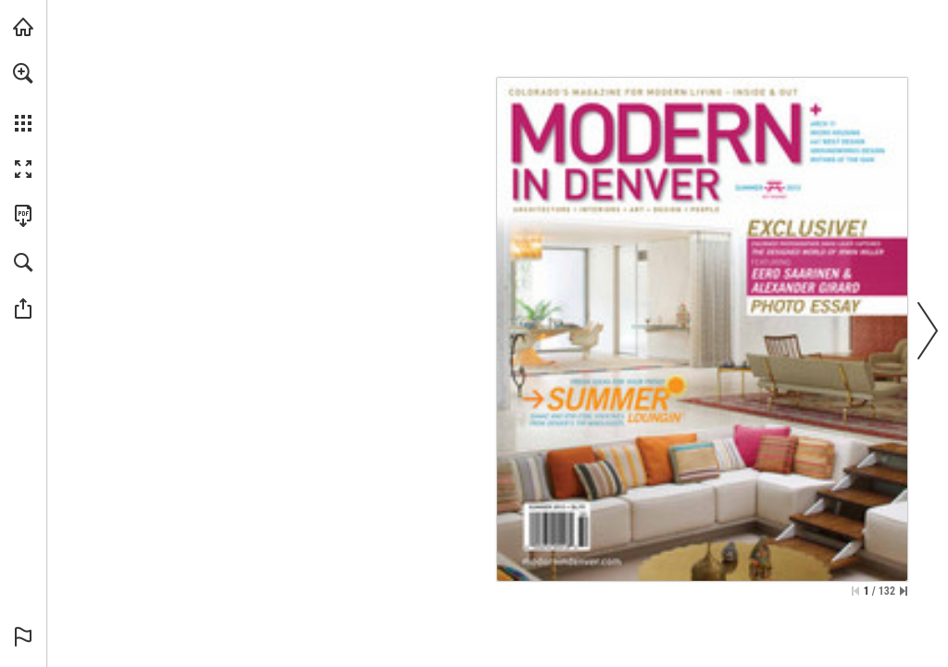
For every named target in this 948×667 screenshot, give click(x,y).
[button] (23, 73)
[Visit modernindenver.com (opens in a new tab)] (23, 27)
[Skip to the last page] (903, 591)
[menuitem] (23, 97)
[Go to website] (571, 561)
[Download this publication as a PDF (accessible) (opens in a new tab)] (23, 216)
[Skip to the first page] (855, 591)
